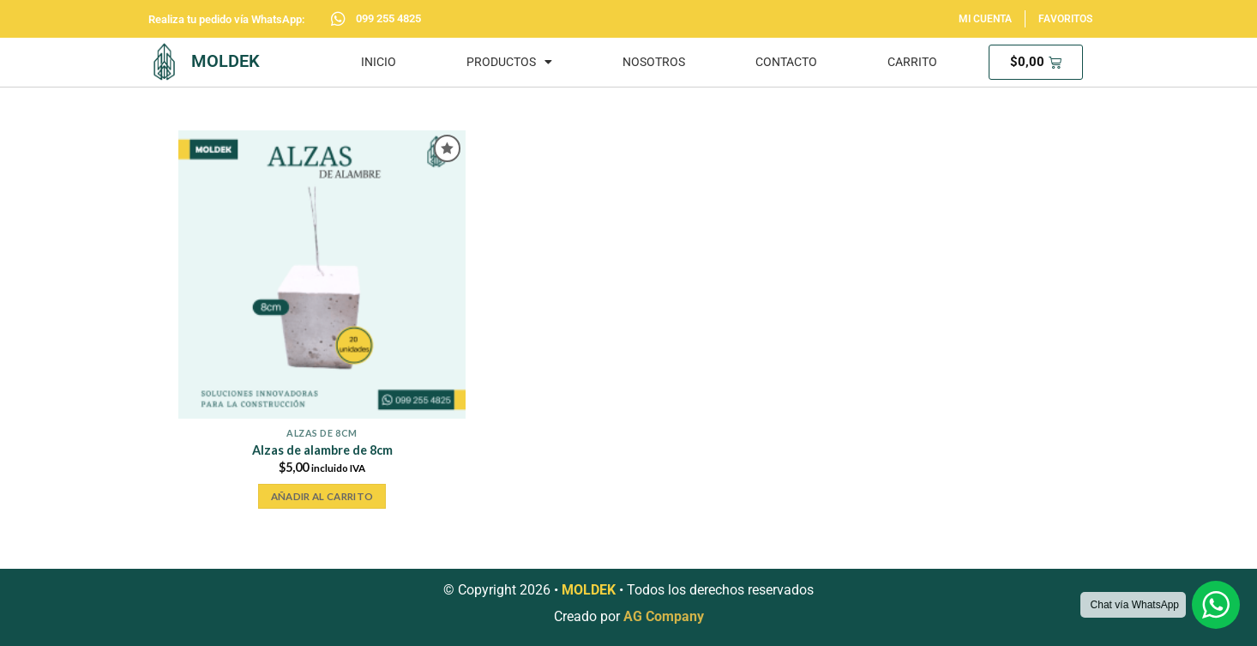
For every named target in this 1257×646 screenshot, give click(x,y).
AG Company (663, 616)
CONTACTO (786, 62)
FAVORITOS (1065, 19)
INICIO (378, 62)
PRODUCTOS (509, 61)
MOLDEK (225, 61)
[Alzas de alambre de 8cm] (322, 274)
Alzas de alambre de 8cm (322, 450)
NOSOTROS (653, 62)
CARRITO (912, 62)
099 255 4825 (388, 18)
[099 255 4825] (338, 18)
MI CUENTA (985, 19)
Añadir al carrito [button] (322, 496)
